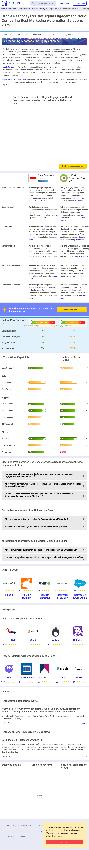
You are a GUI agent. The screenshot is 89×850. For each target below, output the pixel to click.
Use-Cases (37, 35)
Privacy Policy (11, 826)
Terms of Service (26, 826)
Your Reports (64, 3)
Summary (7, 35)
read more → (42, 201)
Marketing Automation (15, 9)
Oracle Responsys (31, 9)
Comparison (21, 35)
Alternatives (52, 35)
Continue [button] (64, 842)
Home (3, 9)
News (81, 35)
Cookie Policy (41, 826)
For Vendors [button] (80, 3)
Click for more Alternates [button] (72, 166)
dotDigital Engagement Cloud (50, 9)
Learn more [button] (57, 836)
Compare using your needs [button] (72, 309)
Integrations (68, 35)
